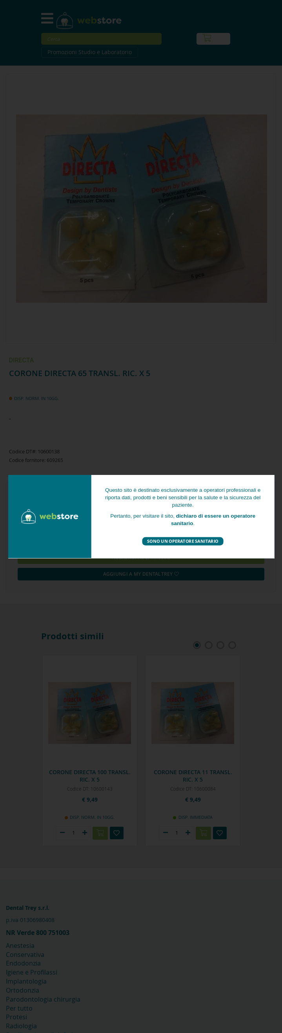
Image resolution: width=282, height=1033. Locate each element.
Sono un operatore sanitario (182, 541)
